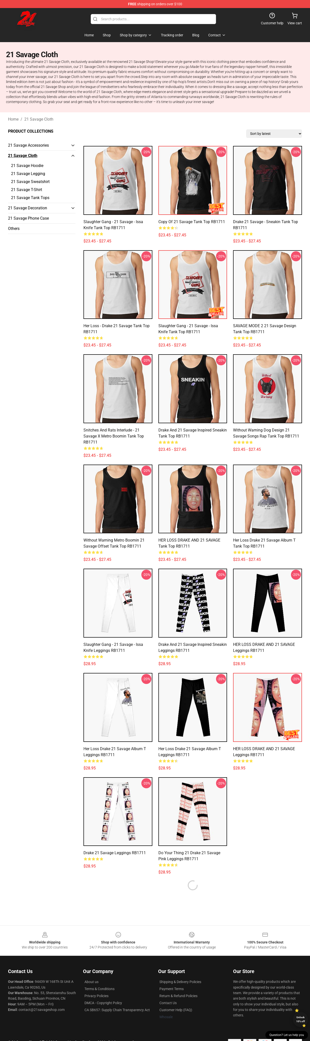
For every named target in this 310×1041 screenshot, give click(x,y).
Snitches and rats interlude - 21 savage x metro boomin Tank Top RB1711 (113, 436)
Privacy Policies (96, 984)
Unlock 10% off (300, 1019)
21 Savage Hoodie (27, 165)
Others (14, 228)
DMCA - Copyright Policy (103, 991)
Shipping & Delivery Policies (180, 970)
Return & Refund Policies (178, 984)
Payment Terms (171, 977)
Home (13, 119)
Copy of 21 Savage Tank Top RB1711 (191, 221)
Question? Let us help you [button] (286, 1035)
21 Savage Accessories (28, 145)
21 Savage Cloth (38, 119)
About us (91, 970)
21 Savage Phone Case (28, 218)
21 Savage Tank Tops (30, 197)
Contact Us (168, 991)
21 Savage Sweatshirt (30, 181)
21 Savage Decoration (27, 208)
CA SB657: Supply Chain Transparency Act (117, 998)
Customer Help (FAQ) (175, 998)
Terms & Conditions (99, 977)
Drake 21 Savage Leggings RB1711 (114, 852)
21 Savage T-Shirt (26, 189)
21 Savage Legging (28, 173)
